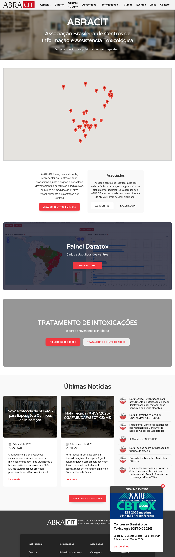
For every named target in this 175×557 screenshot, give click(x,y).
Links (153, 4)
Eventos (141, 4)
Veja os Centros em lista (59, 207)
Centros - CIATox (73, 4)
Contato (165, 4)
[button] (63, 87)
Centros (33, 552)
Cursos (128, 4)
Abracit (44, 4)
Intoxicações (110, 4)
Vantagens (96, 552)
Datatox (59, 4)
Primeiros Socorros (70, 552)
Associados (89, 4)
